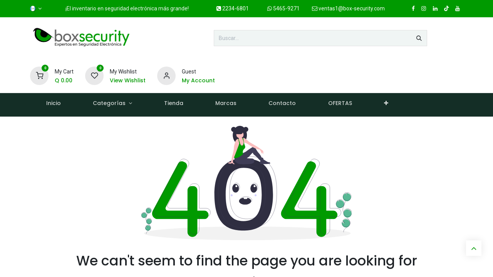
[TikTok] (446, 8)
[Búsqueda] (419, 38)
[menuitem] (53, 105)
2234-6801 (232, 8)
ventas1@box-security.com (348, 8)
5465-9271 (283, 8)
